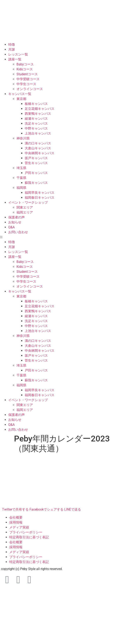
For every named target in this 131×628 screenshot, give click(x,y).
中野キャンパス (36, 128)
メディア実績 (19, 527)
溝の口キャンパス (38, 143)
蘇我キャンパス (36, 183)
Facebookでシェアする (46, 509)
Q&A (11, 227)
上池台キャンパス (38, 133)
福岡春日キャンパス (39, 198)
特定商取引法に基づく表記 (29, 537)
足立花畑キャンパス (39, 109)
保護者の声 (16, 217)
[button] (65, 237)
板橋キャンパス (36, 104)
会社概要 (15, 517)
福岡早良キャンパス (39, 193)
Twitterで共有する (15, 509)
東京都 (21, 99)
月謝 (11, 49)
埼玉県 (21, 168)
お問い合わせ (18, 232)
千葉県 (21, 178)
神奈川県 (23, 138)
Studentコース (27, 74)
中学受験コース (28, 79)
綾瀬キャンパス (36, 119)
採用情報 (15, 522)
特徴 (11, 44)
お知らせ (14, 222)
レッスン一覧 (18, 54)
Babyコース (25, 64)
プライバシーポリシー (25, 532)
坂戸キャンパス (36, 158)
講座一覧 (14, 59)
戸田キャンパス (36, 173)
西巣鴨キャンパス (38, 114)
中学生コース (26, 84)
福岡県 (21, 188)
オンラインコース (29, 89)
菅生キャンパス (36, 163)
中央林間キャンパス (39, 153)
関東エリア (24, 207)
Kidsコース (24, 69)
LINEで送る (72, 509)
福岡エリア (24, 212)
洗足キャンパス (36, 123)
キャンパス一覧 (19, 94)
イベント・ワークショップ (28, 202)
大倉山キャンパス (38, 148)
